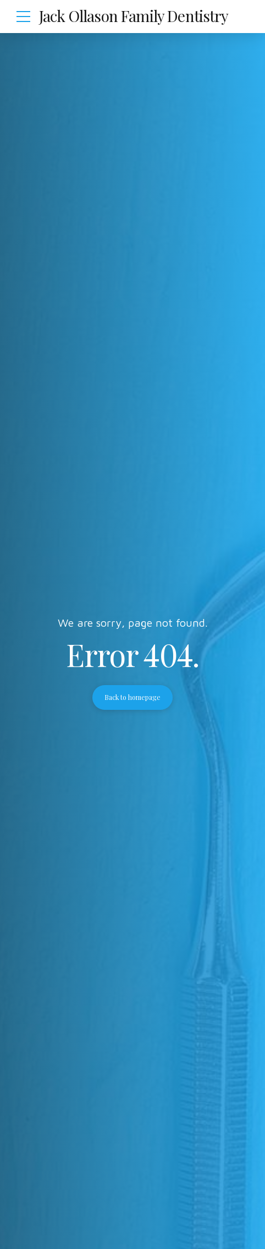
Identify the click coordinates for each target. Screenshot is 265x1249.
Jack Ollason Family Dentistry (134, 16)
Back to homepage (132, 697)
